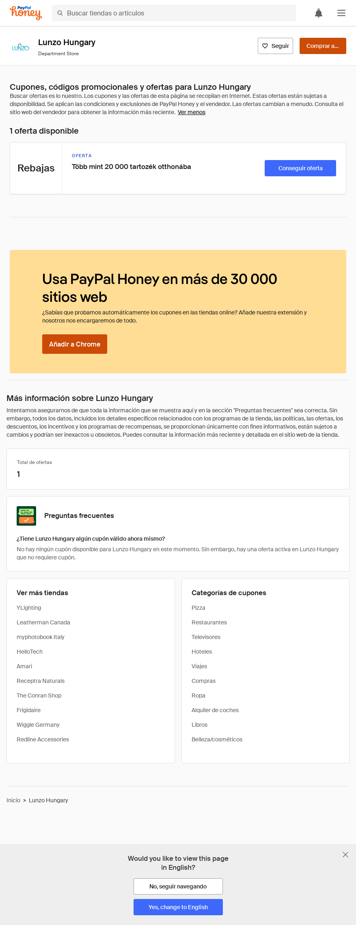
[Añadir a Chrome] (74, 344)
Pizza (198, 607)
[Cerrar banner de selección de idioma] (345, 855)
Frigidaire (29, 710)
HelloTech (30, 651)
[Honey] (26, 13)
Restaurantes (209, 622)
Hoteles (202, 651)
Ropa (198, 695)
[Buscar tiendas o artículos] (174, 13)
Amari (24, 666)
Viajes (199, 666)
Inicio (13, 800)
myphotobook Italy (41, 637)
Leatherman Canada (43, 622)
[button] (341, 13)
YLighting (29, 607)
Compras (204, 681)
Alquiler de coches (215, 710)
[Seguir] (275, 46)
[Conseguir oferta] (300, 168)
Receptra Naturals (41, 681)
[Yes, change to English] (178, 907)
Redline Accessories (43, 739)
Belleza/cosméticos (217, 739)
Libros (199, 724)
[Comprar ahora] (323, 46)
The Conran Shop (39, 695)
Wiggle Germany (38, 724)
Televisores (206, 637)
